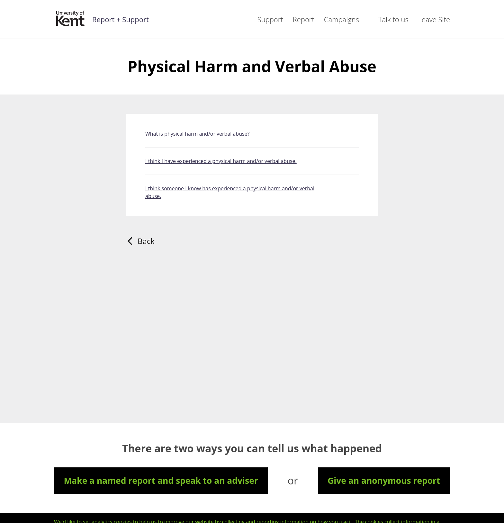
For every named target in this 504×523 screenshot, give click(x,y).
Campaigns (341, 19)
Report (303, 19)
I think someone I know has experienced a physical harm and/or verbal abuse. (229, 192)
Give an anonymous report (384, 480)
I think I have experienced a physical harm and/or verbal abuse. (221, 161)
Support (270, 19)
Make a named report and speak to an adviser (161, 480)
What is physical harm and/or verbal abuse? (197, 133)
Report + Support (120, 19)
